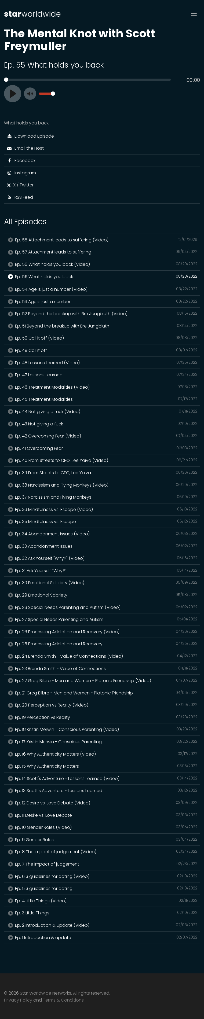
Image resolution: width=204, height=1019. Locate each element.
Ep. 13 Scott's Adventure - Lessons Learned (102, 790)
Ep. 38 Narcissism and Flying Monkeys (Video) (102, 485)
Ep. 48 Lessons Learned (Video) (102, 362)
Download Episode (30, 136)
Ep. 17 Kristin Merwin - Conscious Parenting (102, 741)
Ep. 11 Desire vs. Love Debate (102, 815)
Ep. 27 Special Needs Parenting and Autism (102, 619)
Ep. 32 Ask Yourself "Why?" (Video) (102, 558)
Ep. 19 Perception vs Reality (102, 717)
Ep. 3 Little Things (102, 913)
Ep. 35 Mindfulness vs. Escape (102, 521)
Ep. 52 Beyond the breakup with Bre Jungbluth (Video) (102, 313)
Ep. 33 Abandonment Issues (102, 546)
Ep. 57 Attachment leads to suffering (102, 252)
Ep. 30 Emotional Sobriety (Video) (102, 582)
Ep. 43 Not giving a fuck (102, 424)
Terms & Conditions (63, 1000)
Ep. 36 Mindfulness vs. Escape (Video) (102, 509)
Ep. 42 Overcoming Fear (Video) (102, 436)
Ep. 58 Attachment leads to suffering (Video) (102, 240)
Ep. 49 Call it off (102, 350)
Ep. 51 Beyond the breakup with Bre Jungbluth (102, 326)
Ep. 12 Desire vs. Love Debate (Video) (102, 803)
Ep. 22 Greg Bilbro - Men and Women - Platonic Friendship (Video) (102, 680)
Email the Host (25, 148)
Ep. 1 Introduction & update (102, 937)
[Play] (12, 93)
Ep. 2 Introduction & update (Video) (102, 925)
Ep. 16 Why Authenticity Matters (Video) (102, 754)
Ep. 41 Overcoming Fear (102, 448)
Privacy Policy (18, 1000)
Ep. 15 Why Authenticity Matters (102, 766)
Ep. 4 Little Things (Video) (102, 900)
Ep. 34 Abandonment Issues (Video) (102, 534)
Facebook (21, 160)
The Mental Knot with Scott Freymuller (79, 40)
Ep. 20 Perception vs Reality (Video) (102, 705)
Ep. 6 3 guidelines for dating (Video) (102, 876)
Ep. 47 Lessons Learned (102, 374)
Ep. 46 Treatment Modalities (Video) (102, 387)
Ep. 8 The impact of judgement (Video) (102, 851)
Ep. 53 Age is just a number (102, 301)
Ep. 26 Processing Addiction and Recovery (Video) (102, 631)
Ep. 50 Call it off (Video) (102, 338)
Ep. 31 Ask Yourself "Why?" (102, 570)
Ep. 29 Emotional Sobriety (102, 595)
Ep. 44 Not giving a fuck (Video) (102, 411)
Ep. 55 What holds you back (102, 276)
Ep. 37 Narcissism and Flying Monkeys (102, 497)
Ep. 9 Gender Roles (102, 839)
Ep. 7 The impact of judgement (102, 864)
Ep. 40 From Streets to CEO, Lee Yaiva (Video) (102, 460)
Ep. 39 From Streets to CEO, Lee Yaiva (102, 472)
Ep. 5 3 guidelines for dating (102, 888)
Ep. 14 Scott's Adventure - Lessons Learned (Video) (102, 778)
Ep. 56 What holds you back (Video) (102, 264)
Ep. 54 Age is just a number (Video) (102, 289)
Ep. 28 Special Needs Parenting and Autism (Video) (102, 607)
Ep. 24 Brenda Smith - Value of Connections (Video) (102, 656)
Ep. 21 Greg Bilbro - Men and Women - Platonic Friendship (102, 693)
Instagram (21, 173)
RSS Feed (20, 197)
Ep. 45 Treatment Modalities (102, 399)
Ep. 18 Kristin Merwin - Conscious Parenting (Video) (102, 729)
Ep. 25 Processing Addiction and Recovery (102, 644)
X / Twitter (20, 185)
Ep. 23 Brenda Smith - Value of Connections (102, 668)
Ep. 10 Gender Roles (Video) (102, 827)
